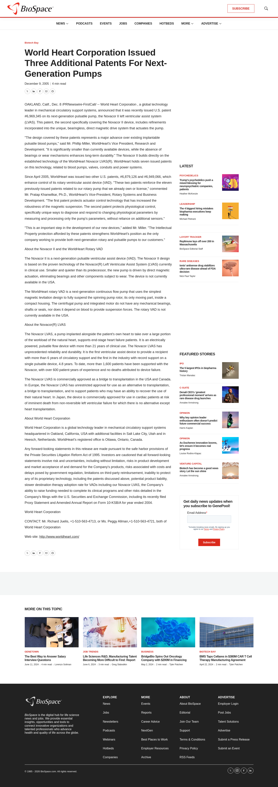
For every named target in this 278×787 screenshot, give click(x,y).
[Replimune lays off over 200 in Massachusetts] (230, 244)
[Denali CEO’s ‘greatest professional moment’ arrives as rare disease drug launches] (230, 394)
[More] (67, 23)
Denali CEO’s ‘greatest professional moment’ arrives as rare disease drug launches (198, 395)
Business (147, 651)
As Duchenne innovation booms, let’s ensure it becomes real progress (198, 446)
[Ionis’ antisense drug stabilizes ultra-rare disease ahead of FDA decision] (230, 268)
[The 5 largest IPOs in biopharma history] (230, 370)
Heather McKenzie (189, 193)
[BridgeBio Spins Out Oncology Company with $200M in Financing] (168, 632)
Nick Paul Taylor (188, 276)
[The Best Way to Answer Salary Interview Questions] (52, 632)
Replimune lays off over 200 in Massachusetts (197, 243)
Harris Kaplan (186, 428)
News (60, 23)
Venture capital (191, 463)
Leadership (187, 204)
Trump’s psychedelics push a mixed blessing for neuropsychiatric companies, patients (196, 185)
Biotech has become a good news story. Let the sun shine (199, 470)
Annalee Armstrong (189, 402)
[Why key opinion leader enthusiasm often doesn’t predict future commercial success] (230, 420)
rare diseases (189, 261)
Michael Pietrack (188, 219)
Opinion (185, 413)
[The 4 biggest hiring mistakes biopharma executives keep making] (230, 211)
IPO (182, 363)
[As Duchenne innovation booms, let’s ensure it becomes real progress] (230, 445)
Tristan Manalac (187, 375)
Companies (143, 23)
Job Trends (91, 651)
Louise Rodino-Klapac (190, 453)
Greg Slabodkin (119, 664)
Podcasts (84, 23)
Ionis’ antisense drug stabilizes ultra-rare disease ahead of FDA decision (198, 268)
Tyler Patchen (176, 664)
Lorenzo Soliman (63, 664)
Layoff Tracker (190, 237)
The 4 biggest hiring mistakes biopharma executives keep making (196, 211)
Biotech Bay (32, 42)
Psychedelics (189, 175)
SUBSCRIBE (241, 8)
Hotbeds (167, 23)
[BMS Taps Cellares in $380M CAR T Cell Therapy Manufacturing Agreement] (226, 632)
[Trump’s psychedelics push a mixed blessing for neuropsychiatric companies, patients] (230, 182)
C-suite (184, 387)
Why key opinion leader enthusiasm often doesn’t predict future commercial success (198, 420)
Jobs (123, 23)
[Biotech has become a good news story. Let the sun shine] (230, 470)
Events (106, 23)
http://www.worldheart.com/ (59, 537)
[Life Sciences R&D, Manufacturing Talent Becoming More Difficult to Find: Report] (110, 632)
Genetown (32, 651)
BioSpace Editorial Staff (191, 249)
